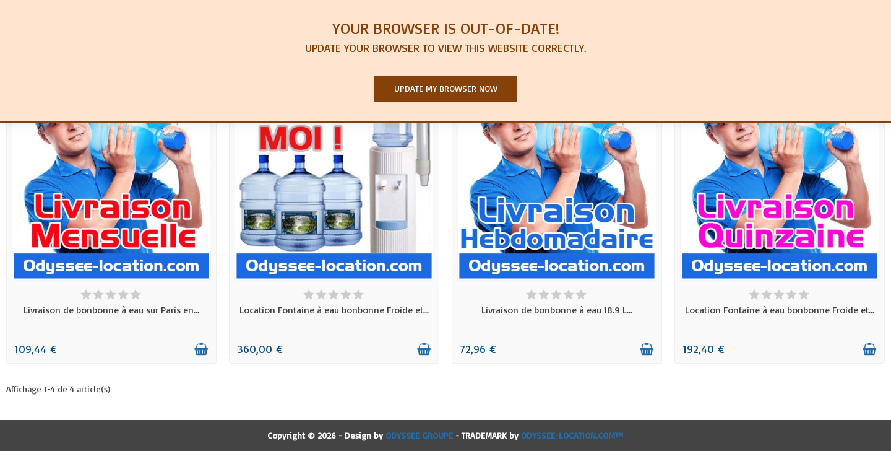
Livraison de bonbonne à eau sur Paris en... (111, 310)
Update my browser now (445, 88)
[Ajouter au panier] (201, 349)
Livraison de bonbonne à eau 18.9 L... (556, 310)
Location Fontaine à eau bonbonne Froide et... (334, 310)
